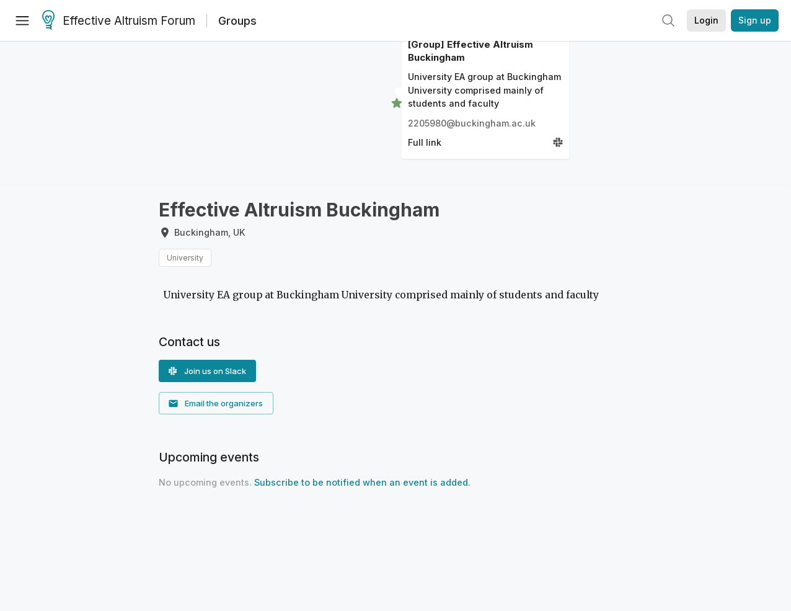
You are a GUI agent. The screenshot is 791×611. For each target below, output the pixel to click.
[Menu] (22, 20)
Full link (424, 142)
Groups (237, 20)
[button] (207, 371)
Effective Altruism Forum (118, 21)
